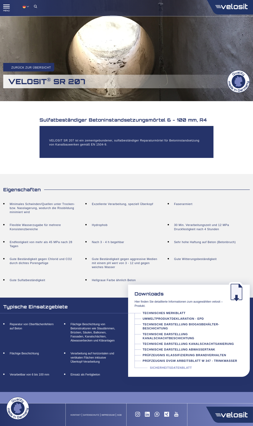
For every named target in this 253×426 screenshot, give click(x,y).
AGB (119, 415)
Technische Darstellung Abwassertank (179, 349)
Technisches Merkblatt (164, 313)
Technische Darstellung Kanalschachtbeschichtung (168, 336)
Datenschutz (91, 415)
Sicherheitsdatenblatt (171, 367)
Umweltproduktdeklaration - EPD (173, 318)
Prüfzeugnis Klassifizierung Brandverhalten (184, 355)
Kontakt (76, 415)
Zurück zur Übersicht (31, 67)
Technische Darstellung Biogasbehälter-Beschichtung (181, 326)
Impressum (108, 415)
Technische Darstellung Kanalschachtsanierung (188, 344)
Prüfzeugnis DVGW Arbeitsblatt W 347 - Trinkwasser (190, 360)
